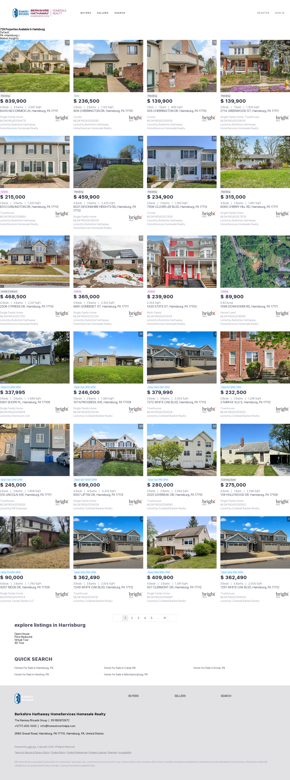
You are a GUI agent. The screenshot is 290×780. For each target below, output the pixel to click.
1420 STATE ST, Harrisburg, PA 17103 (172, 306)
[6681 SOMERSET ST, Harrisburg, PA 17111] (108, 261)
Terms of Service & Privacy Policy (31, 752)
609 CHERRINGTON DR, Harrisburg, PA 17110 (103, 111)
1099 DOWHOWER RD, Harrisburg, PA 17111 (249, 306)
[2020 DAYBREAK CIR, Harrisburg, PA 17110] (182, 450)
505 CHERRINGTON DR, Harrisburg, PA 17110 (176, 111)
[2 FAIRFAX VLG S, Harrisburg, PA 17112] (255, 357)
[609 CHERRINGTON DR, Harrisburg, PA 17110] (108, 66)
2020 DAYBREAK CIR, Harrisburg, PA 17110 (174, 495)
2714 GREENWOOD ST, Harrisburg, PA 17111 (249, 111)
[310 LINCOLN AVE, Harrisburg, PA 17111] (35, 450)
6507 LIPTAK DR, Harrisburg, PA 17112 (98, 495)
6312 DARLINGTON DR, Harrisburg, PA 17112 (29, 207)
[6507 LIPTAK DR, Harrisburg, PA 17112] (108, 450)
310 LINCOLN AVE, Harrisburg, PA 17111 (26, 495)
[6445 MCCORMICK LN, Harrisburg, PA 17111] (35, 66)
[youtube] (51, 771)
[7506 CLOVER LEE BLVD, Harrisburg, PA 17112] (182, 162)
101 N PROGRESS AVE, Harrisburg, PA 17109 (102, 402)
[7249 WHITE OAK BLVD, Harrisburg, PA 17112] (108, 542)
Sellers (103, 13)
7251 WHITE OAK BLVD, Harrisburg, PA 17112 (249, 587)
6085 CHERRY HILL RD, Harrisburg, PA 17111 (249, 207)
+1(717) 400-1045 (25, 726)
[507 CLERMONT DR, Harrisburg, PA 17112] (182, 542)
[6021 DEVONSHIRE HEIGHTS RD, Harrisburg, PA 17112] (108, 162)
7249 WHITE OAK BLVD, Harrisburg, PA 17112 (103, 587)
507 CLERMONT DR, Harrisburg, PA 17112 (174, 587)
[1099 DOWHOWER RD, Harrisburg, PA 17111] (255, 261)
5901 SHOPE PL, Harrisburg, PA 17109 (25, 402)
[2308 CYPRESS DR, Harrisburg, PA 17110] (35, 261)
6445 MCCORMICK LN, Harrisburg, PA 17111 (29, 111)
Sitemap (112, 752)
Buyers (86, 13)
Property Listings (97, 752)
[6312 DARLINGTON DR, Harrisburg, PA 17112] (35, 162)
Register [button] (263, 13)
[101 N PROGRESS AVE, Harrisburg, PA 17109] (108, 357)
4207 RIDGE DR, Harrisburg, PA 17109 (25, 587)
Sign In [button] (279, 13)
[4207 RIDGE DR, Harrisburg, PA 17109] (35, 542)
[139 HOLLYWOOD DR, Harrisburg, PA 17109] (255, 450)
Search (120, 13)
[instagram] (40, 771)
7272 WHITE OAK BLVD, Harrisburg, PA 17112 (176, 402)
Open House (22, 633)
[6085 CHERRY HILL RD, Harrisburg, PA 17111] (255, 162)
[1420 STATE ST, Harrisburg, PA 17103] (182, 261)
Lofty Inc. (32, 747)
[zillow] (29, 771)
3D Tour (19, 642)
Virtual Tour (21, 639)
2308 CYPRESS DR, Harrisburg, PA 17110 (26, 306)
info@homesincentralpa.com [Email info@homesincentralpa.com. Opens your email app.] (57, 726)
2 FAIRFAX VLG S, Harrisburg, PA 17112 (245, 402)
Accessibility (125, 752)
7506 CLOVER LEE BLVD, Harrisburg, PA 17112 (177, 207)
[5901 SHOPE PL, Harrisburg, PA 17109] (35, 357)
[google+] (62, 771)
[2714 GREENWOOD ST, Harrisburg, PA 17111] (255, 66)
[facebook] (19, 771)
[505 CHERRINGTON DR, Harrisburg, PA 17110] (182, 66)
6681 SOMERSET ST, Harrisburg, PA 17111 (101, 306)
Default (4, 32)
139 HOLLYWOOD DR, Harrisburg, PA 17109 (249, 495)
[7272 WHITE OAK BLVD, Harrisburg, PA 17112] (182, 357)
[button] (39, 13)
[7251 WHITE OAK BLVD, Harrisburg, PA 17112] (255, 542)
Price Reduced (23, 636)
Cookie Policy (58, 752)
